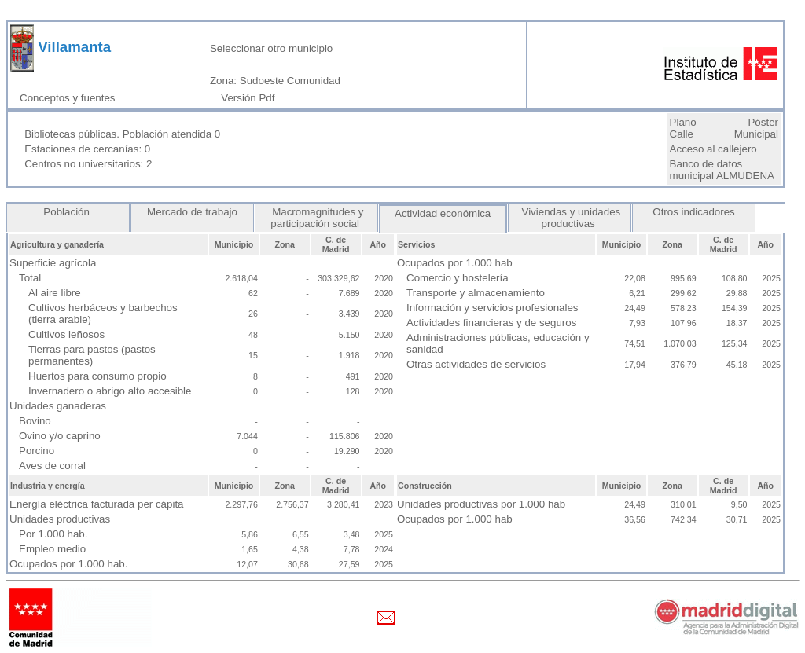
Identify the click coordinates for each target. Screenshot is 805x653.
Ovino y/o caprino (60, 436)
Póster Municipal (756, 128)
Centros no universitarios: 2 (88, 164)
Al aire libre (54, 293)
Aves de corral (52, 465)
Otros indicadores (694, 212)
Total (30, 278)
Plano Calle (683, 128)
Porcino (36, 451)
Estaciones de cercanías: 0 (87, 149)
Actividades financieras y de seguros (491, 322)
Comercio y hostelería (457, 278)
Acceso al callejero (713, 149)
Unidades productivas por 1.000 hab (481, 504)
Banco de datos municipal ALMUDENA (722, 170)
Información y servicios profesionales (492, 308)
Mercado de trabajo (192, 212)
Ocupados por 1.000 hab (455, 519)
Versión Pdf (251, 98)
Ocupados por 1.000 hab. (68, 564)
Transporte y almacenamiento (475, 293)
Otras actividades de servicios (476, 364)
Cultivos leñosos (66, 334)
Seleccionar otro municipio (271, 48)
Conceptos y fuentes (70, 98)
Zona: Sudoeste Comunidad (275, 80)
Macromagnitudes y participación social (316, 217)
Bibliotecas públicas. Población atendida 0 (122, 134)
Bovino (35, 421)
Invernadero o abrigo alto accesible (109, 391)
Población (68, 212)
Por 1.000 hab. (53, 534)
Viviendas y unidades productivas (569, 217)
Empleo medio (52, 549)
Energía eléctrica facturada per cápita (96, 504)
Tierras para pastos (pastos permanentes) (92, 355)
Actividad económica (443, 213)
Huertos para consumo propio (97, 376)
